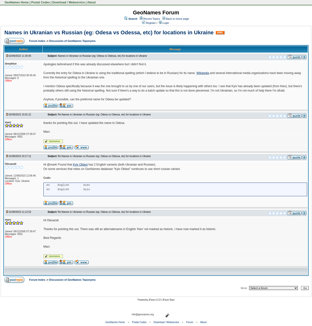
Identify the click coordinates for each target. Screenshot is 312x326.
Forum (189, 322)
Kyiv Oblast (80, 164)
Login (164, 22)
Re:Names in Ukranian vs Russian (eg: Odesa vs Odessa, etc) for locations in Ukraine (104, 114)
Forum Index (37, 40)
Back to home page (177, 18)
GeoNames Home (16, 2)
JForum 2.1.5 (154, 299)
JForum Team (168, 299)
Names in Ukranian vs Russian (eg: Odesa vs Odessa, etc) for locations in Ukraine (109, 32)
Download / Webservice (68, 2)
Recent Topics (151, 18)
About (91, 2)
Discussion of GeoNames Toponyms (72, 40)
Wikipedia (202, 73)
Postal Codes (40, 2)
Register (149, 22)
